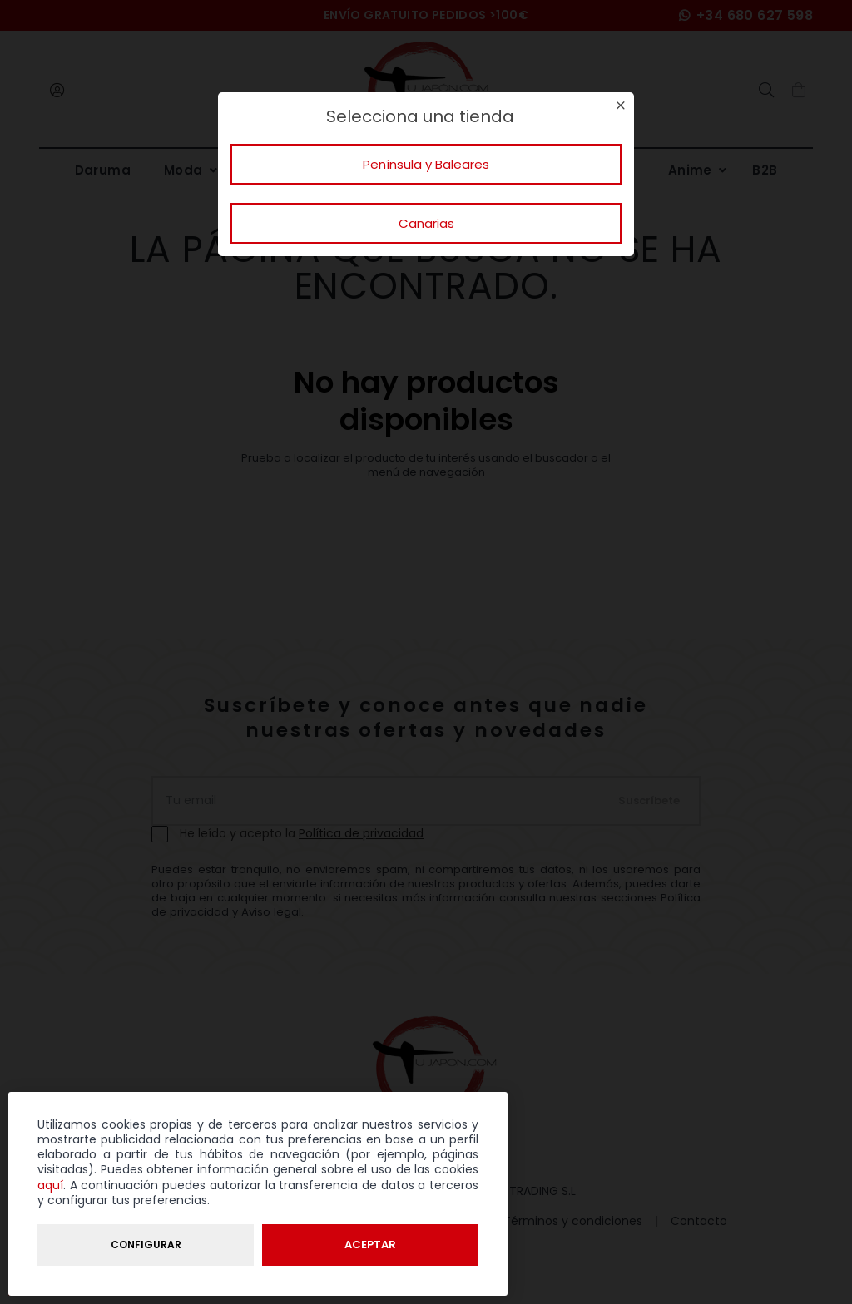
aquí (50, 1185)
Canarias (426, 223)
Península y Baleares (426, 164)
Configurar (146, 1244)
